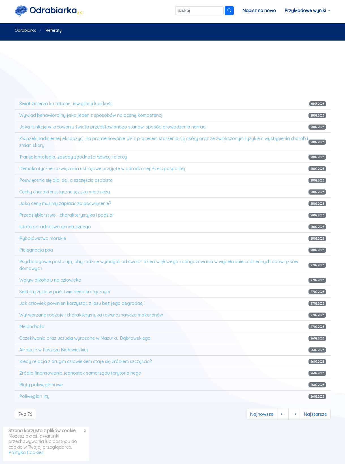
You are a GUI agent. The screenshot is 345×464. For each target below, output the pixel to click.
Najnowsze (261, 414)
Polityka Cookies (26, 452)
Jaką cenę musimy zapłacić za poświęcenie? (65, 203)
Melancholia (31, 326)
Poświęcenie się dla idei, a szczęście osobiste (66, 180)
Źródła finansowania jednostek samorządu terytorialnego (80, 373)
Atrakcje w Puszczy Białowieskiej (53, 350)
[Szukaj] (199, 10)
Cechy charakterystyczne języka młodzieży (64, 192)
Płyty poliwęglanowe (41, 384)
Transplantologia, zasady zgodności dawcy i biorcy (73, 157)
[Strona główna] (49, 11)
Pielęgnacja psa (36, 250)
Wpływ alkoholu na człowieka (50, 280)
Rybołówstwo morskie (42, 238)
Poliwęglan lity (34, 396)
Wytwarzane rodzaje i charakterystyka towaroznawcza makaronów (91, 315)
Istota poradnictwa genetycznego (55, 226)
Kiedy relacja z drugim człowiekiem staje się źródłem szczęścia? (85, 361)
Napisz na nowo (259, 10)
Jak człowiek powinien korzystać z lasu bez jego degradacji (82, 303)
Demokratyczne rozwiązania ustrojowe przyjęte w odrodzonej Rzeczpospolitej (102, 168)
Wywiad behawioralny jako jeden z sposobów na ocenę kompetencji (91, 115)
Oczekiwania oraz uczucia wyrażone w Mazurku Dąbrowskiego (85, 338)
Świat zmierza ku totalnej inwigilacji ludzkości (66, 103)
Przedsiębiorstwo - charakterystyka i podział (66, 215)
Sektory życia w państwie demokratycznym (64, 291)
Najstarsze (315, 414)
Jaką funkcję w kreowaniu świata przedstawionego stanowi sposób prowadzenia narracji (113, 127)
